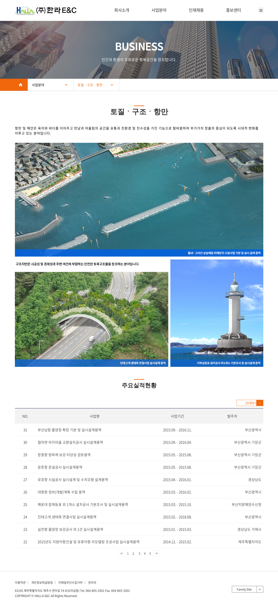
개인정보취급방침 (42, 582)
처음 (121, 553)
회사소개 (121, 10)
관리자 (92, 582)
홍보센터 (233, 10)
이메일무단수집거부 (70, 582)
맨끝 (156, 553)
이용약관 (20, 582)
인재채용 (196, 10)
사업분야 (159, 10)
